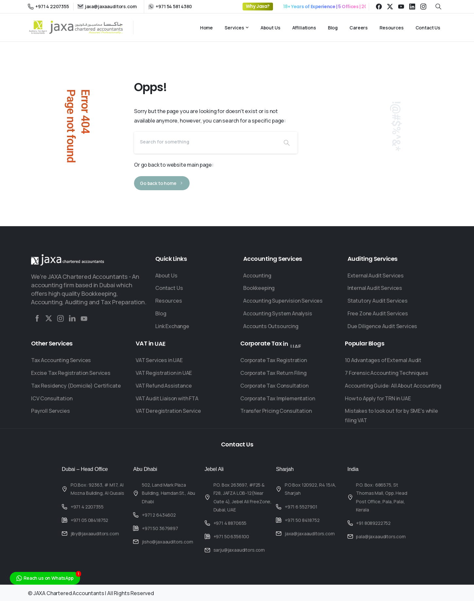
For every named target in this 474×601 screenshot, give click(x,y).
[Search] (205, 141)
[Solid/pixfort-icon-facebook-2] (37, 320)
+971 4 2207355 (48, 6)
